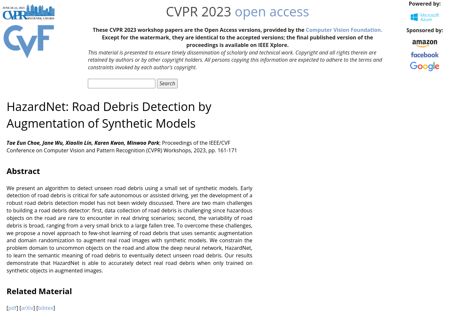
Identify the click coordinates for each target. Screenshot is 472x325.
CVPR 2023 (198, 11)
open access (272, 11)
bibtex (45, 308)
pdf (12, 308)
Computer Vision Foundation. (344, 29)
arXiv (27, 308)
